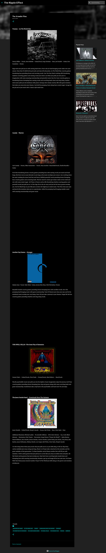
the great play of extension (19, 530)
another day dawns (18, 528)
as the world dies (28, 528)
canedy (36, 528)
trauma (62, 530)
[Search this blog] (97, 2)
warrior (68, 530)
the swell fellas (45, 530)
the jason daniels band (33, 530)
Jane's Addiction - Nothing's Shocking (85, 60)
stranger (58, 528)
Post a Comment (16, 544)
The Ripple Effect (13, 2)
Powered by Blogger (53, 551)
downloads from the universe (47, 528)
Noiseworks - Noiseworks (82, 113)
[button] (13, 21)
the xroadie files (54, 530)
